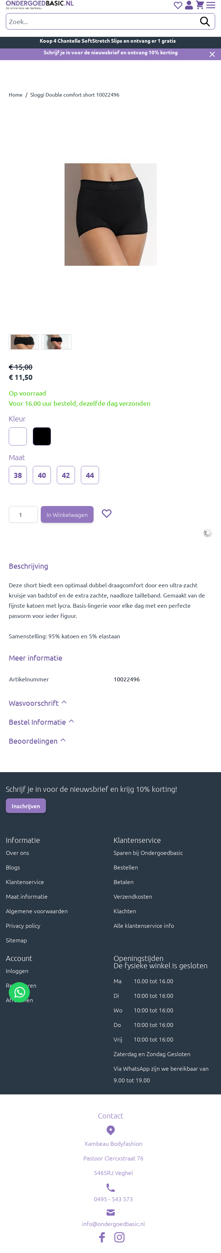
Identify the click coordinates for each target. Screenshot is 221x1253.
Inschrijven (26, 806)
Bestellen (126, 867)
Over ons (17, 852)
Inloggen (17, 970)
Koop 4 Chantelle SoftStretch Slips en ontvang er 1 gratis (110, 40)
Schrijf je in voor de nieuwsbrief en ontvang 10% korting (111, 52)
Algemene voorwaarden (37, 911)
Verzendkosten (133, 896)
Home (16, 94)
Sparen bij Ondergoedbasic (148, 852)
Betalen (124, 882)
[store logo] (40, 5)
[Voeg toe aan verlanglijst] (106, 513)
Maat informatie (27, 896)
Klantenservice (25, 882)
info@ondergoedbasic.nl (113, 1223)
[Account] (189, 5)
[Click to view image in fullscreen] (110, 214)
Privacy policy (23, 925)
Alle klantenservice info (144, 925)
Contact (110, 1115)
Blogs (13, 867)
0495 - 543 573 (113, 1199)
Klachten (125, 911)
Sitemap (16, 940)
